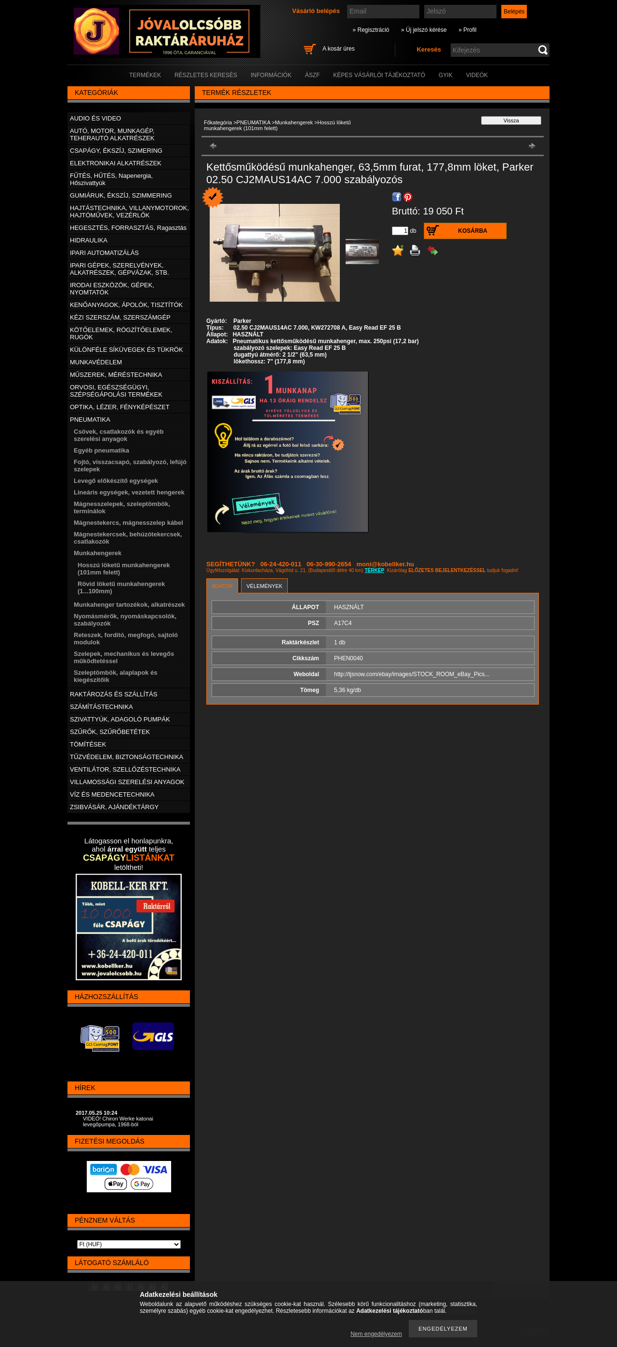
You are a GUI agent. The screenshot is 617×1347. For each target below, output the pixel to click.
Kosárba (472, 230)
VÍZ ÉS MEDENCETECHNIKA (112, 794)
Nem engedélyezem (376, 1334)
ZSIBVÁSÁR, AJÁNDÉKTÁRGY (114, 807)
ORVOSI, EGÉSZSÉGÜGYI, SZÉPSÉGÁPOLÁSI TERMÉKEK (116, 391)
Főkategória (218, 122)
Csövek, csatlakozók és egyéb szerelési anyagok (118, 435)
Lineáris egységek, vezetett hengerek (129, 492)
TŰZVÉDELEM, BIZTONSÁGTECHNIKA (126, 756)
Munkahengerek (294, 122)
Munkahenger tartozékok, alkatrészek (129, 604)
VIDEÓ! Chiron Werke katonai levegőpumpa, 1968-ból (118, 1121)
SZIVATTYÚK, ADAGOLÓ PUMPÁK (120, 719)
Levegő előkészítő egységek (116, 480)
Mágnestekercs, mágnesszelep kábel (128, 522)
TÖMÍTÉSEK (88, 744)
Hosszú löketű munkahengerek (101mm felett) (277, 125)
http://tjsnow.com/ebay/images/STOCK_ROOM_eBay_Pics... (412, 674)
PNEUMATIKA (253, 122)
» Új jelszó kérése (424, 30)
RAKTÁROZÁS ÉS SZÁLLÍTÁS (113, 694)
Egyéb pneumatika (101, 450)
